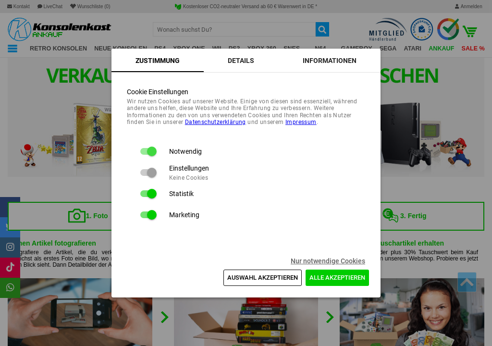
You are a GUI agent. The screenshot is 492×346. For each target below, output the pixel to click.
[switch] (148, 151)
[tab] (157, 60)
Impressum (301, 122)
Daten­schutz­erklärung (215, 122)
